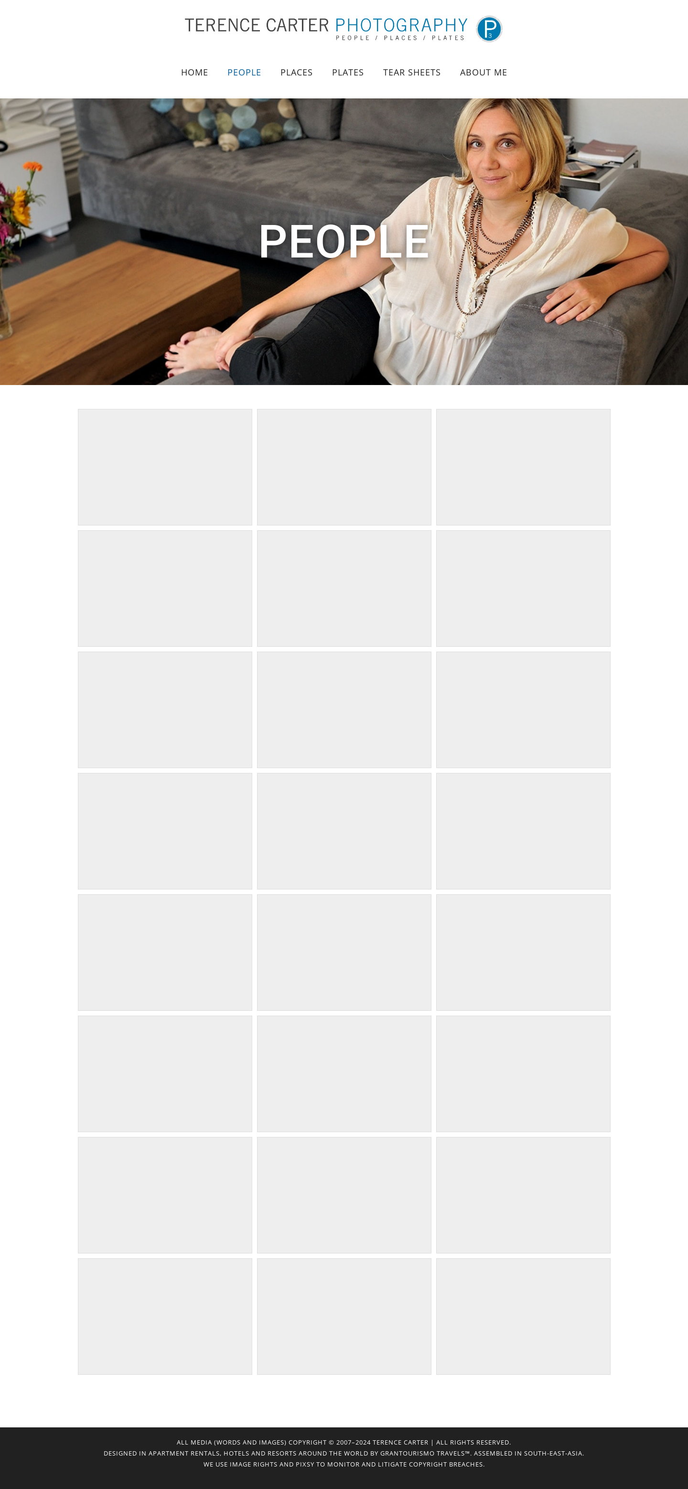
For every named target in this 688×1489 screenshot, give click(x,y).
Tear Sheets (412, 72)
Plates (348, 72)
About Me (483, 72)
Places (296, 72)
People (244, 72)
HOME (194, 72)
